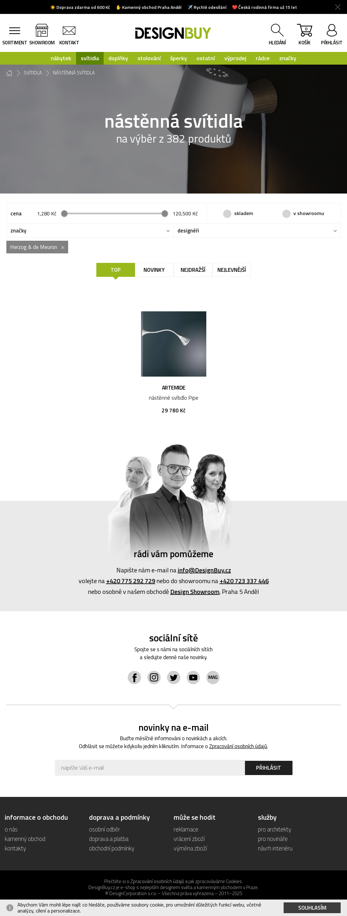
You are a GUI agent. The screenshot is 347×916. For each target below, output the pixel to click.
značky (287, 58)
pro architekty (274, 829)
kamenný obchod (25, 838)
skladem (243, 213)
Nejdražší (193, 270)
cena (16, 213)
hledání (277, 42)
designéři (188, 230)
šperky (178, 58)
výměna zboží (190, 848)
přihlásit (332, 42)
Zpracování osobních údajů (238, 746)
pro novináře (273, 838)
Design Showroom (194, 591)
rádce (263, 58)
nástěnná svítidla (74, 73)
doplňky (118, 58)
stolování (149, 58)
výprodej (235, 58)
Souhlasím (312, 908)
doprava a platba (108, 838)
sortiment (14, 42)
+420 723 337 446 (244, 581)
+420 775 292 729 (130, 581)
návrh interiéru (275, 848)
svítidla (90, 58)
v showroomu (308, 213)
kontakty (15, 848)
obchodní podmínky (111, 848)
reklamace (186, 829)
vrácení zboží (189, 838)
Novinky (154, 270)
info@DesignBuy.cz (204, 570)
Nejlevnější (231, 270)
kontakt (69, 42)
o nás (11, 829)
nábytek (61, 58)
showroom (42, 42)
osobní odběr (104, 829)
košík (305, 35)
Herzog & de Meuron (33, 247)
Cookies (234, 881)
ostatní (205, 58)
